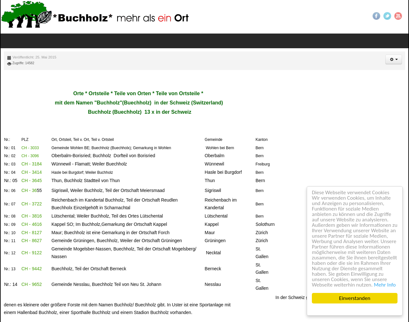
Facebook (376, 16)
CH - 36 (29, 190)
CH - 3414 (31, 172)
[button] (393, 59)
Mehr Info (385, 284)
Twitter (387, 16)
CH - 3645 (31, 180)
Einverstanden (354, 298)
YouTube (398, 16)
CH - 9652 (31, 284)
